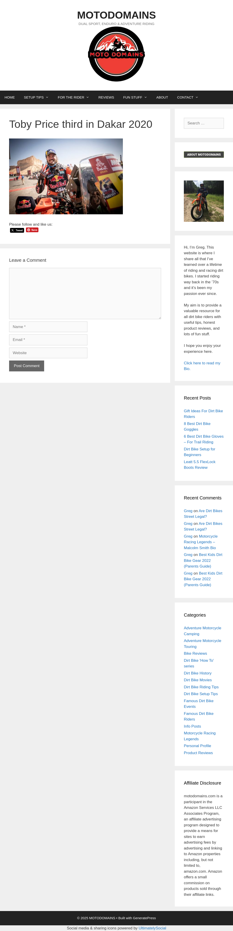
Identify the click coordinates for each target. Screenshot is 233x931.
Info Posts (192, 726)
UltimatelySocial (152, 928)
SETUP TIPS (38, 97)
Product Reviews (198, 753)
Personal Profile (197, 746)
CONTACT (190, 97)
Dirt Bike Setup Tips (201, 694)
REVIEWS (106, 97)
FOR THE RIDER (76, 97)
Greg (188, 511)
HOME (10, 97)
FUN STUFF (137, 97)
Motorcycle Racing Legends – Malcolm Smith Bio (201, 542)
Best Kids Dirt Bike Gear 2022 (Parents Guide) (203, 560)
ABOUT (162, 97)
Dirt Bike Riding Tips (201, 687)
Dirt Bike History (198, 673)
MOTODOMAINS (116, 15)
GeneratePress (144, 918)
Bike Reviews (195, 653)
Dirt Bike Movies (198, 680)
